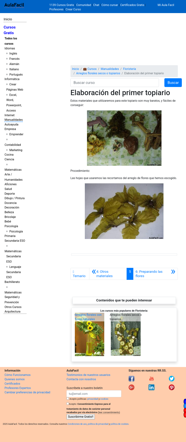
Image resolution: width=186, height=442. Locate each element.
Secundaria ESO (15, 240)
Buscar (173, 82)
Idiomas (10, 48)
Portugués (16, 74)
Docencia (11, 203)
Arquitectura (12, 311)
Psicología (11, 226)
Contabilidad (13, 145)
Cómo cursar (109, 5)
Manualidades (14, 119)
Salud (8, 189)
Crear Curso (73, 9)
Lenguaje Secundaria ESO (13, 272)
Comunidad (83, 5)
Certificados (12, 383)
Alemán (14, 64)
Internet (10, 115)
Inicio (8, 19)
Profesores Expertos (18, 388)
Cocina (9, 154)
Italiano (14, 69)
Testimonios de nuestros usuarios (88, 375)
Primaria (10, 236)
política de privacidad (98, 424)
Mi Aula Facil (166, 5)
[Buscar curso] (114, 82)
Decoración (12, 207)
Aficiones (11, 184)
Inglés (13, 53)
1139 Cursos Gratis (62, 5)
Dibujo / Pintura (15, 198)
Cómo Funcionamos (18, 375)
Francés (14, 58)
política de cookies (119, 424)
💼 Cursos (90, 69)
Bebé (8, 221)
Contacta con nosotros (81, 379)
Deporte (10, 193)
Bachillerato (12, 282)
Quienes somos (15, 379)
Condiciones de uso (77, 424)
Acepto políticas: (78, 399)
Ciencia (9, 159)
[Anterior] (108, 274)
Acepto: (73, 404)
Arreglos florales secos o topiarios (98, 73)
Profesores (56, 9)
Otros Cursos (13, 307)
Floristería (129, 69)
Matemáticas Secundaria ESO (13, 256)
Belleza (9, 212)
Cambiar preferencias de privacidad (27, 392)
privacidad (92, 399)
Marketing (15, 150)
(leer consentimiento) (109, 412)
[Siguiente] (155, 274)
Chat (96, 5)
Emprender (16, 134)
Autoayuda (11, 124)
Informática (12, 79)
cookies (104, 399)
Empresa (10, 129)
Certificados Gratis (132, 5)
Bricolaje (10, 217)
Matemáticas (13, 169)
